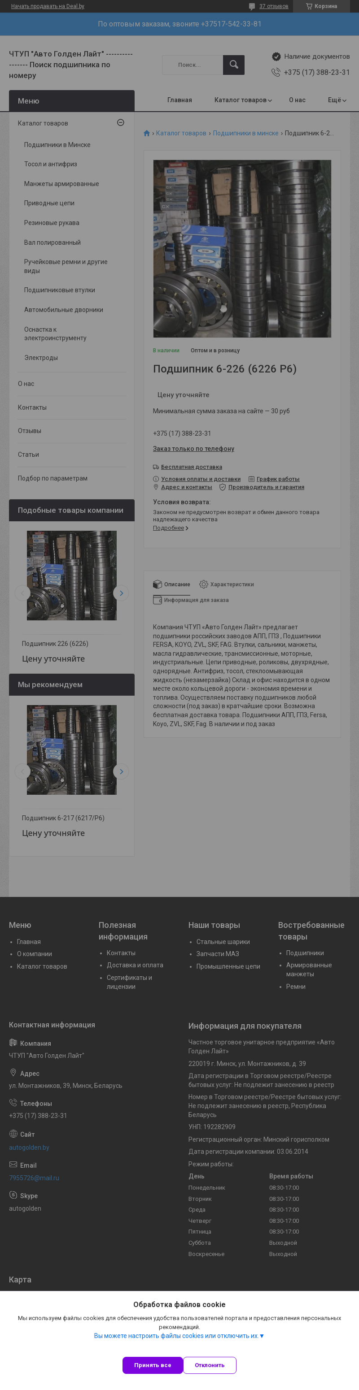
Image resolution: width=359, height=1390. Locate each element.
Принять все (152, 1365)
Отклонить (210, 1365)
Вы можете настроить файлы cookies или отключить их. (176, 1335)
